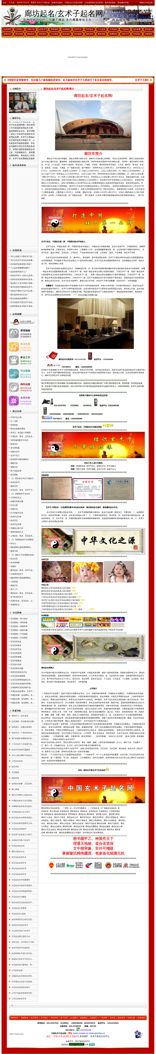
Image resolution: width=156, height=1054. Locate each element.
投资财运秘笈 (25, 350)
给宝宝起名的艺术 (18, 857)
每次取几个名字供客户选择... (22, 283)
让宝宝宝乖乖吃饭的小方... (21, 680)
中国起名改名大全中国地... (22, 801)
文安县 (55, 168)
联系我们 (148, 10)
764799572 (69, 1030)
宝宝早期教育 (15, 661)
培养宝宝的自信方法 (18, 672)
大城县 (62, 168)
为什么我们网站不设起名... (22, 755)
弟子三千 (14, 589)
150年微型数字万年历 (19, 440)
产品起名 (125, 29)
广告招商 (103, 1018)
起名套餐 (137, 29)
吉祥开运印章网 (70, 630)
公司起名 (113, 29)
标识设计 (148, 29)
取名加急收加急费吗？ (19, 298)
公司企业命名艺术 (18, 999)
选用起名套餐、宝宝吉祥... (22, 784)
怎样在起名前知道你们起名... (22, 279)
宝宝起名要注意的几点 (20, 936)
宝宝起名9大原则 (18, 914)
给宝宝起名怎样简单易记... (22, 818)
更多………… (83, 609)
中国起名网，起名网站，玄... (22, 695)
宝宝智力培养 (15, 664)
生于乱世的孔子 (16, 597)
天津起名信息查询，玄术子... (22, 691)
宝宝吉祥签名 (15, 645)
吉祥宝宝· (78, 29)
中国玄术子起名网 (115, 630)
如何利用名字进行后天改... (22, 953)
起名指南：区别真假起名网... (23, 721)
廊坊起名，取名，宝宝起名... (22, 593)
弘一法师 (14, 421)
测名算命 (121, 1018)
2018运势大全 (26, 390)
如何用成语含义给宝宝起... (22, 919)
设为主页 (127, 10)
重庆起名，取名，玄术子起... (22, 570)
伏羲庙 (13, 566)
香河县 (135, 165)
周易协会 (24, 1018)
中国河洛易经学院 (100, 630)
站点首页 (117, 10)
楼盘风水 (31, 34)
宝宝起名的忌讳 (17, 846)
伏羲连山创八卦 (16, 528)
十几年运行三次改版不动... (22, 744)
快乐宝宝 (14, 559)
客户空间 (64, 1018)
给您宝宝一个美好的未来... (22, 733)
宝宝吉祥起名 (15, 642)
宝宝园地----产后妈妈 (19, 634)
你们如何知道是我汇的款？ (21, 264)
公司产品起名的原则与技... (22, 993)
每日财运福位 (25, 348)
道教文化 (14, 467)
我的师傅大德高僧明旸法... (21, 547)
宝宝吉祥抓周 (15, 653)
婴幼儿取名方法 (17, 851)
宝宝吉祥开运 (15, 649)
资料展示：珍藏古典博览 (21, 727)
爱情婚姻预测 (25, 334)
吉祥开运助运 (25, 404)
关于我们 (44, 1018)
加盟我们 (93, 1018)
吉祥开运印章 (15, 517)
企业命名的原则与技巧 (20, 987)
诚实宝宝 (14, 486)
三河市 (120, 165)
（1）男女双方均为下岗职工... (22, 478)
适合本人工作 (25, 364)
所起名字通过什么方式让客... (22, 291)
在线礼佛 (131, 1018)
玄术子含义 (15, 455)
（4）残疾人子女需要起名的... (22, 555)
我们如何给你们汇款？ (19, 295)
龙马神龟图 (15, 448)
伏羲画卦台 (15, 605)
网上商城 (15, 789)
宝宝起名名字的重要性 (20, 880)
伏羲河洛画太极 (16, 501)
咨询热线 (14, 425)
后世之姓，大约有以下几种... (23, 942)
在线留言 (148, 34)
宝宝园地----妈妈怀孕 (19, 626)
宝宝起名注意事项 (18, 908)
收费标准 (113, 34)
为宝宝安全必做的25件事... (21, 684)
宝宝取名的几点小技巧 (20, 812)
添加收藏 (137, 10)
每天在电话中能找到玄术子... (22, 287)
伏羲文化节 (15, 452)
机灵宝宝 (14, 520)
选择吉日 (7, 34)
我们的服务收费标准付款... (22, 738)
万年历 (112, 1018)
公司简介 (19, 29)
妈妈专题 (15, 778)
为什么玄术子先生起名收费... (22, 260)
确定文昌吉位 (25, 375)
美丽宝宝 (14, 585)
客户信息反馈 (15, 471)
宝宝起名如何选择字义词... (22, 823)
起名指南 (14, 475)
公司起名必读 (17, 761)
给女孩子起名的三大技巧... (22, 835)
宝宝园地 (15, 772)
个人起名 (101, 29)
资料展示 (42, 34)
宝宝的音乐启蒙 (16, 668)
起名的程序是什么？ (18, 272)
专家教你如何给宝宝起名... (22, 806)
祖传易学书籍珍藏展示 (19, 459)
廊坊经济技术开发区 (107, 165)
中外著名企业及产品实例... (22, 982)
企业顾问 (74, 1018)
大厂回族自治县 (73, 168)
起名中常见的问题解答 (20, 750)
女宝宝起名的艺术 (18, 874)
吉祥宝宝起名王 (57, 630)
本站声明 (54, 1018)
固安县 (47, 168)
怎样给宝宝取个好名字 (20, 840)
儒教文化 (14, 463)
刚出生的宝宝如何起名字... (22, 902)
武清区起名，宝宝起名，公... (22, 601)
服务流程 (101, 34)
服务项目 (89, 34)
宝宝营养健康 (15, 657)
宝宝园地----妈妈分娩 (19, 630)
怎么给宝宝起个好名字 (20, 931)
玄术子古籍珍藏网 (85, 630)
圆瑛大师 (14, 551)
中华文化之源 (15, 417)
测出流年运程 (25, 388)
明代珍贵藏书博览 (17, 429)
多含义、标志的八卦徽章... (21, 433)
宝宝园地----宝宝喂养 (19, 638)
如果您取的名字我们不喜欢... (22, 306)
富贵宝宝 (14, 444)
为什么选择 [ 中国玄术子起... (22, 256)
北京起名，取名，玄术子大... (22, 490)
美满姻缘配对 (25, 337)
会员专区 (34, 1018)
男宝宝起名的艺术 (18, 868)
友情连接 (141, 1018)
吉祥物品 (66, 29)
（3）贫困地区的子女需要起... (22, 540)
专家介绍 (31, 29)
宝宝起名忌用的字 (18, 829)
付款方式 (125, 34)
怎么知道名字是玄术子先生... (22, 302)
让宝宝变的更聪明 (17, 676)
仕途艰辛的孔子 (16, 574)
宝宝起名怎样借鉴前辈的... (22, 891)
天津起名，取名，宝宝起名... (22, 436)
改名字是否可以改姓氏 (20, 948)
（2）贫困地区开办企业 (20, 494)
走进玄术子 (42, 29)
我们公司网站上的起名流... (22, 795)
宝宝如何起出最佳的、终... (22, 965)
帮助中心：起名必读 (19, 716)
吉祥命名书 (15, 482)
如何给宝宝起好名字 (19, 925)
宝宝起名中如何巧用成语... (22, 885)
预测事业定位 (25, 361)
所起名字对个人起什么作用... (22, 275)
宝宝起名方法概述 (18, 897)
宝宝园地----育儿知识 (19, 619)
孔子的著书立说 (16, 513)
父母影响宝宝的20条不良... (21, 687)
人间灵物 (14, 582)
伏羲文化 (14, 509)
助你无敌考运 (25, 377)
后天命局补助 (25, 401)
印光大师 (14, 505)
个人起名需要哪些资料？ (20, 268)
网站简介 (15, 1018)
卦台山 (13, 543)
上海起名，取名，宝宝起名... (22, 536)
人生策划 (54, 34)
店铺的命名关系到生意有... (22, 976)
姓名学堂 (15, 767)
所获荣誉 (54, 29)
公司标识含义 (15, 497)
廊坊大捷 (115, 162)
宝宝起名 (89, 29)
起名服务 (78, 34)
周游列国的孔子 (16, 532)
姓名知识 (66, 34)
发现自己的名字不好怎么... (22, 959)
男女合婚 (19, 34)
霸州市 (128, 165)
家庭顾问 (83, 1018)
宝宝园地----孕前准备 (19, 622)
